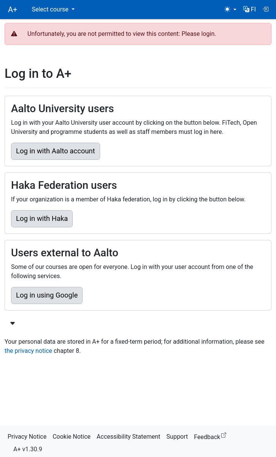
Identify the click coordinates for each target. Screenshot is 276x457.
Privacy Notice (27, 436)
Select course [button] (51, 9)
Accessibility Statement (128, 436)
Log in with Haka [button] (42, 218)
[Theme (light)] (230, 10)
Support (177, 436)
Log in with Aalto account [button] (55, 151)
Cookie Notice (72, 436)
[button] (249, 10)
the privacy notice (28, 350)
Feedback (212, 436)
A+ (12, 9)
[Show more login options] (13, 324)
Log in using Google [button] (47, 295)
